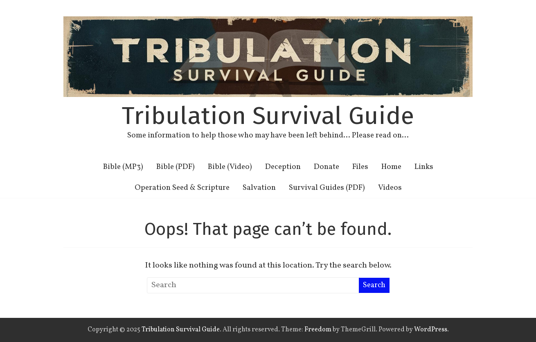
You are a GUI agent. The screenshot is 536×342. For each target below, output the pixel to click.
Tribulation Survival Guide (268, 115)
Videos (390, 187)
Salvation (259, 187)
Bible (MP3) (123, 167)
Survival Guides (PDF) (327, 187)
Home (391, 167)
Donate (326, 167)
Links (423, 167)
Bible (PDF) (175, 167)
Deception (283, 167)
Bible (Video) (230, 167)
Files (360, 167)
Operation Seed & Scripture (182, 187)
